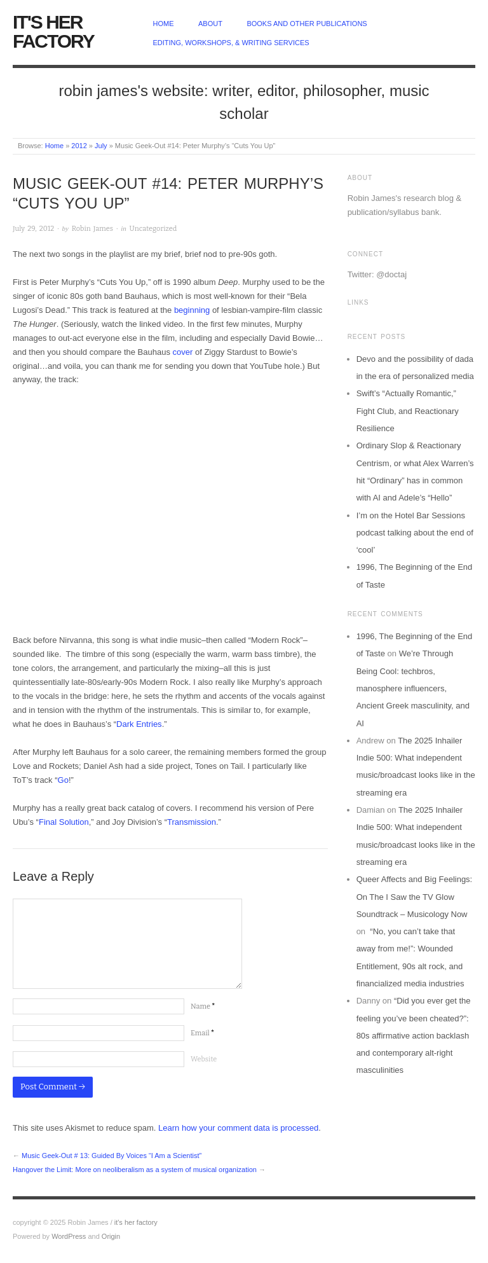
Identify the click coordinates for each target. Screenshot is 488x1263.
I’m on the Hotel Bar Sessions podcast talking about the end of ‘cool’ (414, 533)
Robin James (92, 228)
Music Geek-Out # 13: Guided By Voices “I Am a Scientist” (111, 1155)
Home (54, 145)
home (163, 23)
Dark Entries (139, 724)
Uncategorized (153, 228)
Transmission (191, 822)
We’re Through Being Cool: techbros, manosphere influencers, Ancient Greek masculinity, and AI (413, 688)
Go (63, 780)
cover (183, 352)
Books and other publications (307, 23)
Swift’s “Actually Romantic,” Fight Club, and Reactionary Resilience (407, 411)
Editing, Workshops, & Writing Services (231, 42)
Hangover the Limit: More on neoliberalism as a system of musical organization (135, 1169)
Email (202, 1033)
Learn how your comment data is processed (238, 1128)
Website (204, 1059)
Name (203, 1006)
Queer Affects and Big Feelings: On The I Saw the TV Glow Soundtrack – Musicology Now (414, 896)
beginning (192, 310)
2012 (78, 145)
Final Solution (64, 822)
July (101, 145)
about (210, 23)
